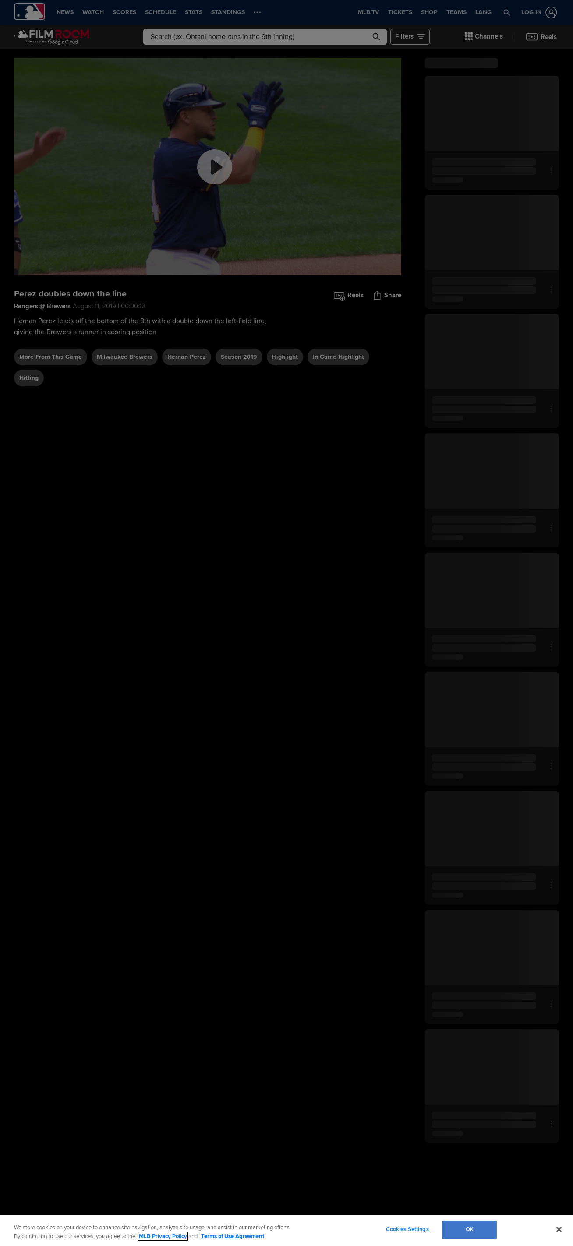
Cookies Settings (407, 1229)
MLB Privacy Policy (163, 1236)
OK (470, 1229)
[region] (286, 1230)
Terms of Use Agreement (232, 1236)
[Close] (559, 1229)
